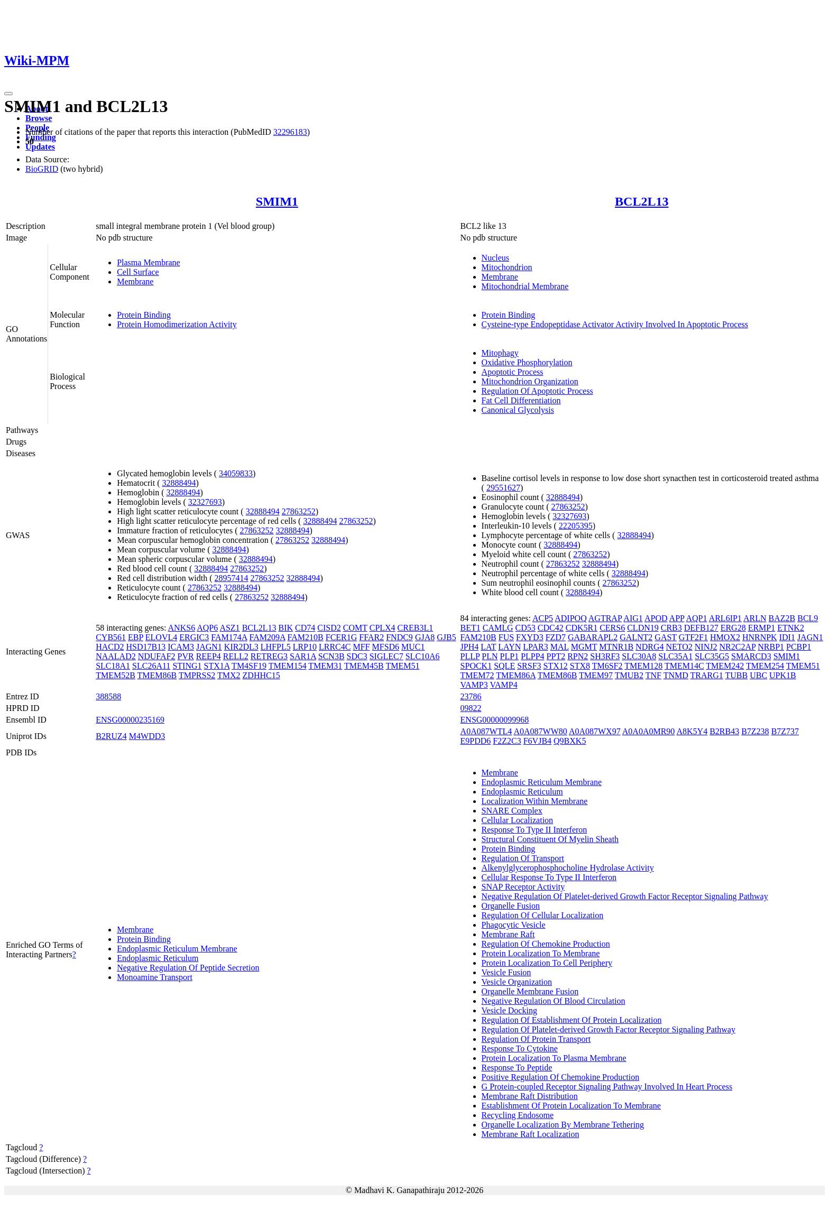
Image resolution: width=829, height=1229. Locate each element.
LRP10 (305, 646)
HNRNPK (759, 637)
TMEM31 (325, 665)
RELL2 (235, 656)
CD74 (305, 627)
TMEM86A (516, 675)
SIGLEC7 (386, 656)
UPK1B (782, 675)
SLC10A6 (423, 656)
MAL (559, 646)
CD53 (525, 627)
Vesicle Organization (517, 981)
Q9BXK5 (570, 740)
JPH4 (469, 646)
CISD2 (328, 627)
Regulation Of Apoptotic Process (537, 390)
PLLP (470, 656)
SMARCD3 (751, 656)
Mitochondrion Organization (530, 381)
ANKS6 (182, 627)
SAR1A (303, 656)
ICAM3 (181, 646)
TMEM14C (684, 665)
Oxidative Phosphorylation (527, 362)
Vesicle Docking (509, 1010)
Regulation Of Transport (523, 858)
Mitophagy (500, 352)
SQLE (504, 665)
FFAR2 (371, 637)
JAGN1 (209, 646)
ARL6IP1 (725, 618)
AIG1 (632, 618)
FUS (506, 637)
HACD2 (110, 646)
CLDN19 (643, 627)
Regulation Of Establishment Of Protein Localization (572, 1019)
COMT (355, 627)
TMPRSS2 (197, 675)
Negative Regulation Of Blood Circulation (553, 1000)
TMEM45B (364, 665)
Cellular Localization (518, 820)
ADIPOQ (570, 618)
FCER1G (341, 637)
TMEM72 (477, 675)
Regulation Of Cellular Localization (543, 915)
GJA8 (425, 637)
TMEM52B (115, 675)
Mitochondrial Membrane (525, 286)
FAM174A (229, 637)
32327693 (205, 501)
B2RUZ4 (111, 736)
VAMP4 (503, 684)
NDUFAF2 (157, 656)
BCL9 (807, 618)
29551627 (503, 487)
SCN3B (331, 656)
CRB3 (671, 627)
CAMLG (498, 627)
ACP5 (542, 618)
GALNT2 (636, 637)
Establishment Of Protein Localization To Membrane (571, 1105)
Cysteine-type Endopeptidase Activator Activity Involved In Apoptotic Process (615, 324)
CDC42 (551, 627)
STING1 (186, 665)
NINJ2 (706, 646)
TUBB (736, 675)
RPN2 (577, 656)
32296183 (290, 131)
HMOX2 (725, 637)
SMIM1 (277, 201)
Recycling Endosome (518, 1115)
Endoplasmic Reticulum (157, 958)
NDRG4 (649, 646)
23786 (471, 696)
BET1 (470, 627)
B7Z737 (785, 731)
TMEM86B (157, 675)
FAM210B (306, 637)
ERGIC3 (194, 637)
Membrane (135, 281)
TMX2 (229, 675)
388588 (108, 696)
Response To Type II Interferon (534, 829)
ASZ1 (229, 627)
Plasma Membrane (148, 262)
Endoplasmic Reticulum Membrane (177, 948)
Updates (40, 146)
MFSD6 (386, 646)
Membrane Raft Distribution (530, 1096)
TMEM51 (402, 665)
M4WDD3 (147, 736)
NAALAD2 (116, 656)
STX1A (216, 665)
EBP (135, 637)
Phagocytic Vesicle (514, 924)
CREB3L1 (416, 627)
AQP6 (207, 627)
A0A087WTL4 (486, 731)
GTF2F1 (693, 637)
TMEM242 (725, 665)
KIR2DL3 (241, 646)
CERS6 (612, 627)
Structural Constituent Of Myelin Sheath (550, 839)
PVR (186, 656)
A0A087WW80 (540, 731)
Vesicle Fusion (506, 972)
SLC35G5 (712, 656)
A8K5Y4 (691, 731)
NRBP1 (771, 646)
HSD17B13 (146, 646)
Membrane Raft (508, 934)
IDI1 (787, 637)
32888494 (179, 482)
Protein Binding (144, 314)
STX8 (580, 665)
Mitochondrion (507, 267)
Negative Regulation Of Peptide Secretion (188, 967)
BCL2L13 (641, 201)
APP (677, 618)
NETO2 (679, 646)
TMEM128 (643, 665)
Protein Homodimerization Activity (177, 324)
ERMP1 (762, 627)
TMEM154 (288, 665)
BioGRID (41, 168)
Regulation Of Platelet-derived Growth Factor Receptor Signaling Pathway (608, 1029)
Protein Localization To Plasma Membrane (554, 1058)
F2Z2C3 (507, 740)
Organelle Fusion (511, 905)
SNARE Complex (512, 810)
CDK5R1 (581, 627)
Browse (38, 118)
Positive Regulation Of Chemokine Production (561, 1077)
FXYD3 (530, 637)
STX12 (556, 665)
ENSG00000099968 (494, 719)
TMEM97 (596, 675)
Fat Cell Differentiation (521, 400)
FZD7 (556, 637)
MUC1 (413, 646)
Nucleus (495, 257)
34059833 (236, 473)
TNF (653, 675)
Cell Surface (138, 271)
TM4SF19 (249, 665)
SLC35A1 (675, 656)
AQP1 (696, 618)
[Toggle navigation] (8, 93)
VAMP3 (474, 684)
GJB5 (446, 637)
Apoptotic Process (513, 371)
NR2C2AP (737, 646)
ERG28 (733, 627)
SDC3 (357, 656)
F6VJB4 (537, 740)
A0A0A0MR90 (648, 731)
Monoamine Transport (154, 977)
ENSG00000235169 (130, 719)
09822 (471, 708)
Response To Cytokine (520, 1048)
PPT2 (556, 656)
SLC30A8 (639, 656)
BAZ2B (782, 618)
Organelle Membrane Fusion (530, 991)
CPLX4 (382, 627)
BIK (286, 627)
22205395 (576, 525)
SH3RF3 (605, 656)
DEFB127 (701, 627)
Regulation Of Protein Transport (536, 1038)
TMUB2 (629, 675)
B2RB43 (724, 731)
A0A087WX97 (595, 731)
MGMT (584, 646)
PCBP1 (798, 646)
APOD (656, 618)
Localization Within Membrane (535, 801)
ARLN (755, 618)
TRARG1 (706, 675)
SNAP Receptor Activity (523, 886)
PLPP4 (532, 656)
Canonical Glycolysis (518, 409)
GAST (666, 637)
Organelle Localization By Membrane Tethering (563, 1124)
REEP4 (208, 656)
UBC (758, 675)
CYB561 (111, 637)
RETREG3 (269, 656)
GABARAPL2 (593, 637)
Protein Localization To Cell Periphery (547, 962)
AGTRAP (605, 618)
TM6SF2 (607, 665)
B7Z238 (755, 731)
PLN (490, 656)
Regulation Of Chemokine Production (546, 943)
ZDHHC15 (261, 675)
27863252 (299, 511)
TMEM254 (765, 665)
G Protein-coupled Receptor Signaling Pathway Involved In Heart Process (607, 1086)
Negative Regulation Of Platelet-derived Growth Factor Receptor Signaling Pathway (625, 896)
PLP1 (509, 656)
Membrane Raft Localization (530, 1134)
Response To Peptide (517, 1067)
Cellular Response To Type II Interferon (549, 877)
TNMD (676, 675)
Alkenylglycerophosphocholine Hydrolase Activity (568, 867)
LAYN (509, 646)
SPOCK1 (476, 665)
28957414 (231, 578)
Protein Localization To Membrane (541, 953)
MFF (361, 646)
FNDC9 (399, 637)
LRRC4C (335, 646)
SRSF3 (529, 665)
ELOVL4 (161, 637)
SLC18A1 (113, 665)
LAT (488, 646)
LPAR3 (535, 646)
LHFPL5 (276, 646)
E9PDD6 (475, 740)
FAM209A (267, 637)
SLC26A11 (151, 665)
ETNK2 (790, 627)
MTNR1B (616, 646)
